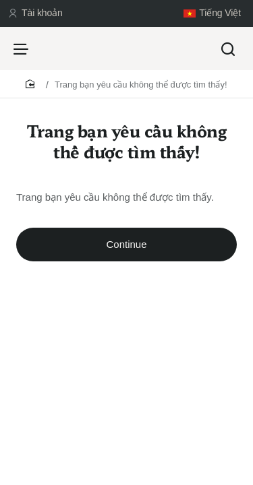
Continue (126, 244)
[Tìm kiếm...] (228, 48)
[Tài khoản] (35, 13)
